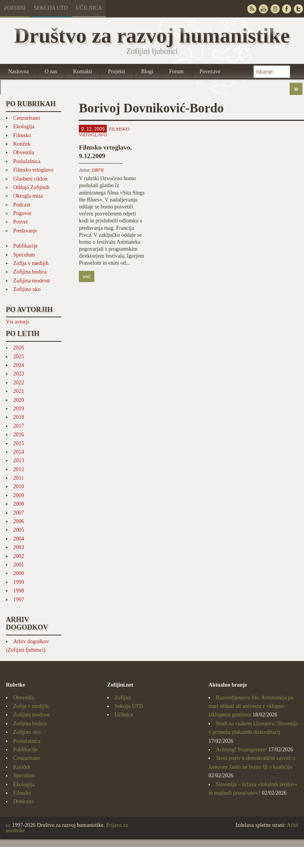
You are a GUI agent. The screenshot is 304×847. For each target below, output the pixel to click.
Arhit (292, 825)
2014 (18, 452)
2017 (18, 426)
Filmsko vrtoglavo (33, 170)
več (86, 276)
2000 (18, 573)
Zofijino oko (26, 289)
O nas (51, 71)
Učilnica (89, 8)
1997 (18, 600)
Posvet (20, 222)
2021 (18, 391)
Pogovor (22, 213)
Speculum (24, 255)
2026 (18, 348)
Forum (176, 71)
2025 (18, 357)
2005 (18, 530)
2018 (18, 417)
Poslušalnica (26, 161)
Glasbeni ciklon (30, 179)
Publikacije (25, 246)
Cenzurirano (26, 118)
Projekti (116, 71)
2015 (18, 443)
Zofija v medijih (31, 263)
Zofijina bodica (30, 272)
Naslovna (18, 71)
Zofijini (15, 8)
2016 (18, 434)
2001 (18, 565)
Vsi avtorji (17, 322)
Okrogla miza (28, 196)
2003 (18, 547)
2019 (18, 408)
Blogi (147, 71)
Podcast (21, 205)
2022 (18, 383)
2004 (18, 539)
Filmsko (22, 135)
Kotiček (21, 144)
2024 (18, 365)
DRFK (98, 170)
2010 (18, 486)
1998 (18, 591)
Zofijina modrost (31, 281)
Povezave (210, 71)
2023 (18, 374)
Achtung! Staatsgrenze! (241, 749)
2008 (18, 504)
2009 (18, 495)
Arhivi (15, 87)
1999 (18, 582)
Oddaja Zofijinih (31, 187)
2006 (18, 521)
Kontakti (82, 71)
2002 (18, 556)
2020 (18, 400)
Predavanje (25, 231)
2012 (18, 469)
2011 (18, 478)
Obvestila (23, 152)
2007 (18, 513)
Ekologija (23, 126)
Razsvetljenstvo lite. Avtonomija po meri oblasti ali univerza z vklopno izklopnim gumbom (251, 706)
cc (8, 825)
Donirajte (23, 801)
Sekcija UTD (51, 8)
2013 (18, 460)
